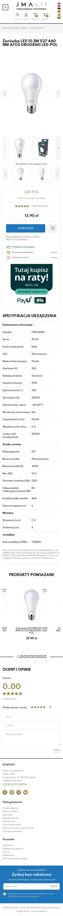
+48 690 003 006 (12, 781)
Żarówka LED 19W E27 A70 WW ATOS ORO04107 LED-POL (31, 630)
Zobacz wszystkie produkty (31, 198)
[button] (5, 148)
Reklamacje (8, 855)
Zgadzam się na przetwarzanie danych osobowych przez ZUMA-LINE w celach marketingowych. (31, 895)
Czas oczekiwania (12, 825)
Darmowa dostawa (12, 831)
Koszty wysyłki (10, 812)
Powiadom (25, 228)
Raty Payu (8, 815)
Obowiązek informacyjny (15, 859)
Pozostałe (8, 839)
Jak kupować (9, 821)
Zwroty (6, 852)
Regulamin (8, 845)
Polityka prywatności (13, 849)
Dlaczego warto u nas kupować (18, 828)
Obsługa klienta (12, 802)
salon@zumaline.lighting (15, 784)
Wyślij (57, 750)
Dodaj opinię (41, 206)
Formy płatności (10, 808)
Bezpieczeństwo (11, 818)
